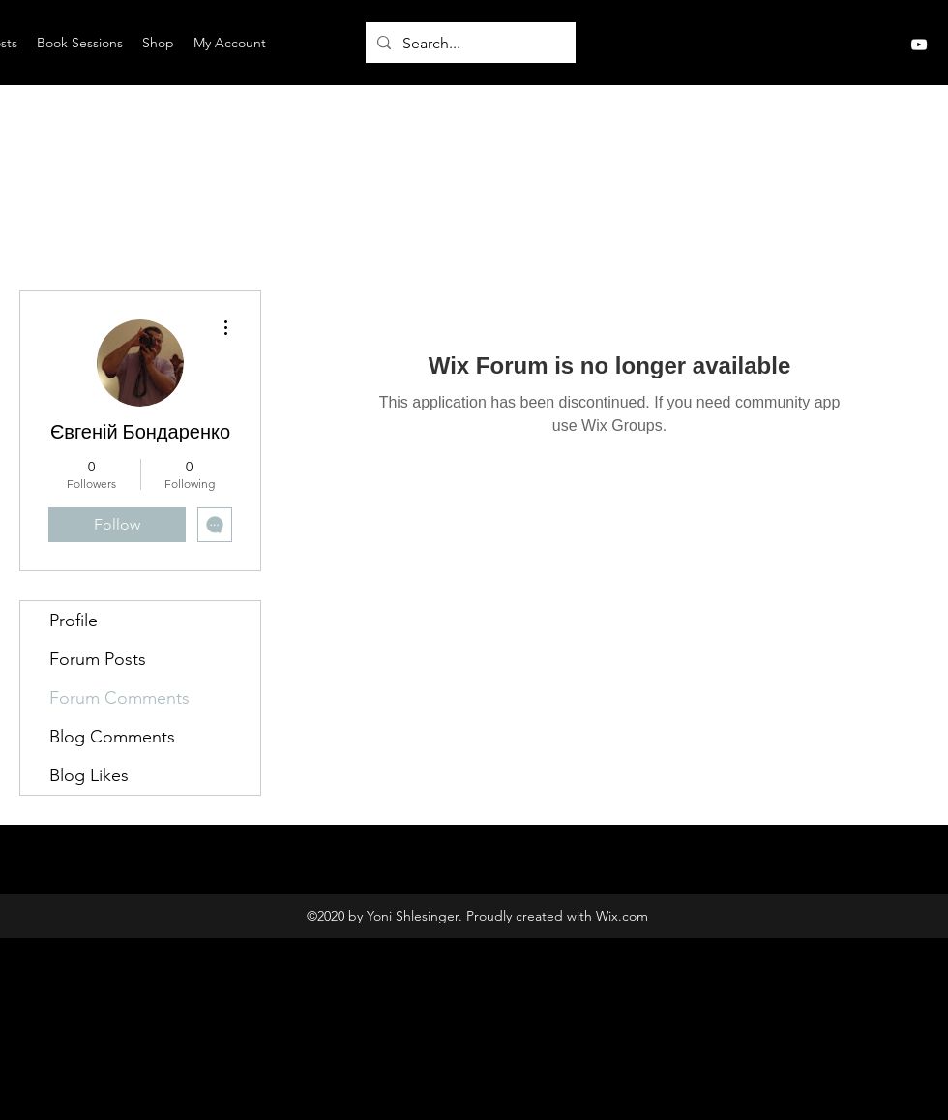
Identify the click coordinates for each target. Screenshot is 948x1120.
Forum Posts (97, 659)
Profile (73, 620)
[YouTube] (919, 44)
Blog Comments (112, 736)
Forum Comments (119, 698)
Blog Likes (89, 775)
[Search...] (468, 43)
